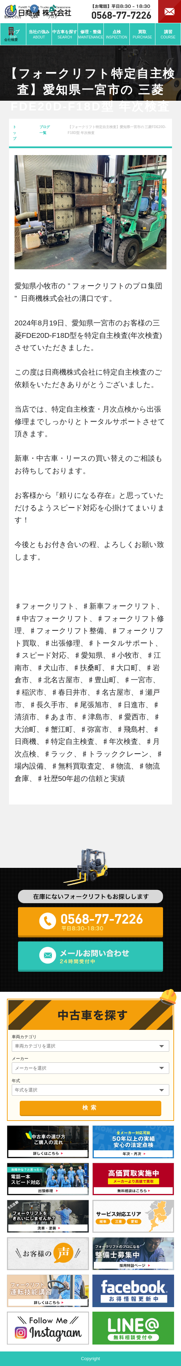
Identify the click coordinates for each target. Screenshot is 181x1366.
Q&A (34, 12)
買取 (142, 34)
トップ (14, 133)
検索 (90, 1108)
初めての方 (12, 12)
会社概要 (11, 34)
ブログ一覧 (44, 130)
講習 (168, 34)
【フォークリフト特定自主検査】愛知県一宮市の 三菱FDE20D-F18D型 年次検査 (117, 130)
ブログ (52, 12)
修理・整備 (90, 34)
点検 (116, 34)
